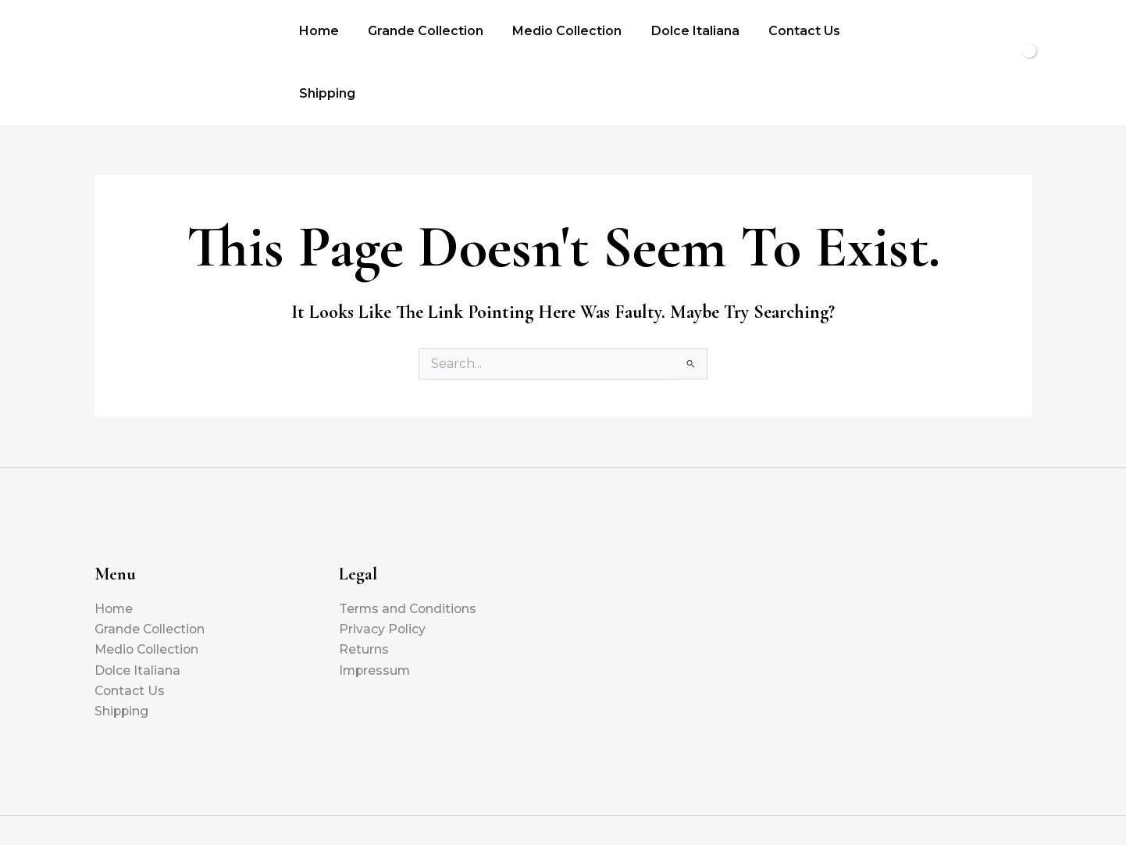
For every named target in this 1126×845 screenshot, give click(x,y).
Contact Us (785, 34)
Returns (364, 594)
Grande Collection (419, 34)
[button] (939, 34)
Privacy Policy (382, 572)
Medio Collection (556, 34)
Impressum (375, 614)
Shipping (874, 34)
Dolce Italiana (680, 34)
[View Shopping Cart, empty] (997, 34)
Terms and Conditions (409, 552)
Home (317, 34)
